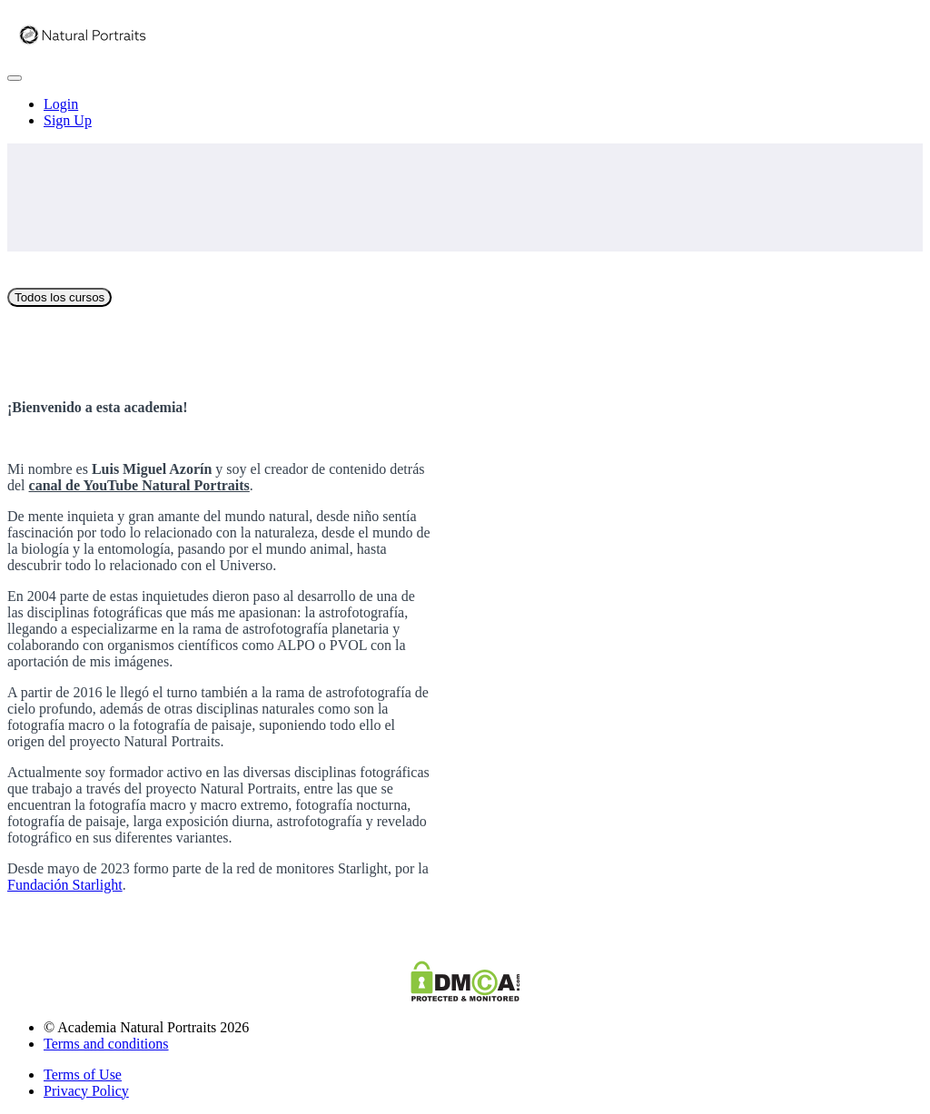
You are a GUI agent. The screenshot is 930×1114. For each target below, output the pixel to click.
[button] (14, 78)
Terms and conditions (106, 1043)
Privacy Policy (86, 1091)
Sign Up (68, 120)
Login (61, 104)
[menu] (465, 112)
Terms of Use (83, 1074)
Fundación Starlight (65, 884)
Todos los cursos (59, 297)
